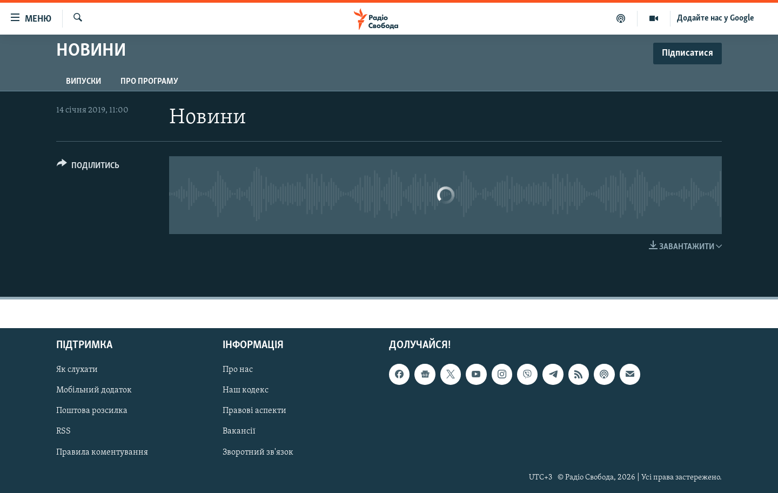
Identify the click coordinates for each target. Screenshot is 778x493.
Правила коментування (102, 452)
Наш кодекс (246, 390)
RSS (63, 431)
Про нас (238, 369)
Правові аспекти (254, 411)
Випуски (83, 81)
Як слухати (77, 369)
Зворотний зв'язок (258, 452)
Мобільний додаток (94, 390)
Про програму (149, 81)
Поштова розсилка (92, 411)
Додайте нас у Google (715, 18)
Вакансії (239, 431)
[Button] (88, 167)
